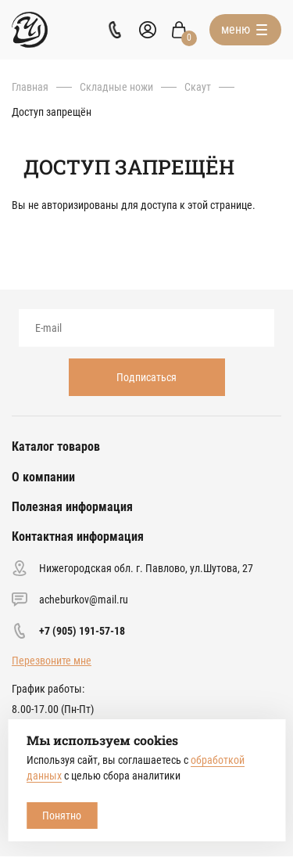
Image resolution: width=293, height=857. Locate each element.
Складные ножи (116, 87)
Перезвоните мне (51, 660)
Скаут (197, 87)
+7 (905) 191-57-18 (82, 631)
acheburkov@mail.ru (83, 599)
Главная (30, 87)
